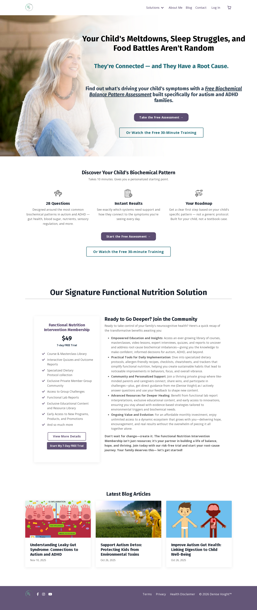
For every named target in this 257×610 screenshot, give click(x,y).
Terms (147, 602)
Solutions (155, 8)
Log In (215, 8)
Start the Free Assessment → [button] (128, 237)
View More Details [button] (67, 438)
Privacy (161, 602)
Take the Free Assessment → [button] (161, 117)
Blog (189, 8)
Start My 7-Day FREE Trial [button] (67, 447)
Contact (201, 8)
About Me (175, 8)
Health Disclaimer (182, 602)
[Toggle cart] (229, 7)
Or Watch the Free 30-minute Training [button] (128, 252)
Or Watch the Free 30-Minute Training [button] (161, 132)
